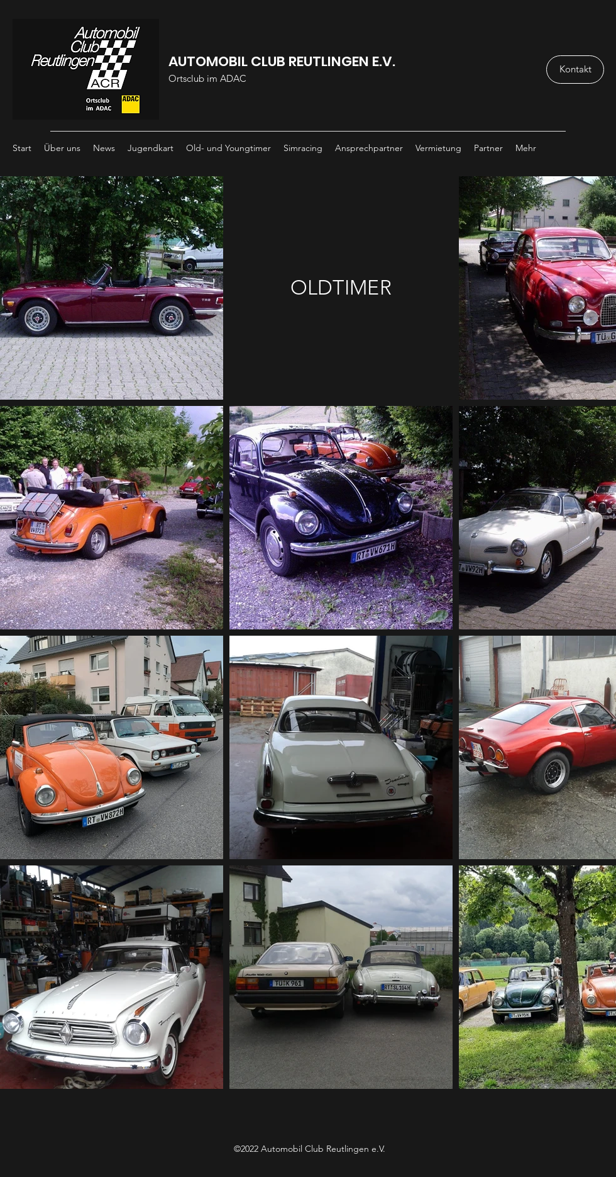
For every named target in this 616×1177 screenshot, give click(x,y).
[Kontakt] (575, 69)
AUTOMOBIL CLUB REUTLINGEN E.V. (281, 61)
